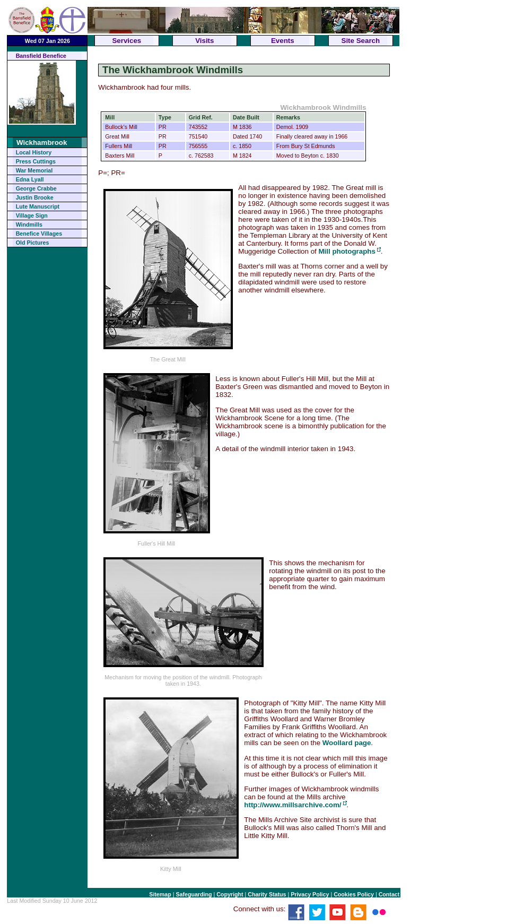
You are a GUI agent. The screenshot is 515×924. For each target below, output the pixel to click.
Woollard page (346, 743)
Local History (34, 152)
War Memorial (34, 170)
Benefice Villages (39, 233)
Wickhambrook (41, 142)
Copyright (229, 894)
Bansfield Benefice (41, 56)
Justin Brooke (35, 197)
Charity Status (267, 894)
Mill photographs (346, 251)
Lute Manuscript (37, 206)
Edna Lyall (30, 179)
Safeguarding (194, 894)
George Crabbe (36, 188)
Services (126, 41)
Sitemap (160, 894)
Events (282, 41)
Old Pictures (32, 242)
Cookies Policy (354, 894)
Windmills (29, 224)
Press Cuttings (36, 161)
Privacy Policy (310, 894)
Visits (204, 41)
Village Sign (32, 215)
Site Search (361, 41)
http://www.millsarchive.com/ (292, 805)
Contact (389, 894)
